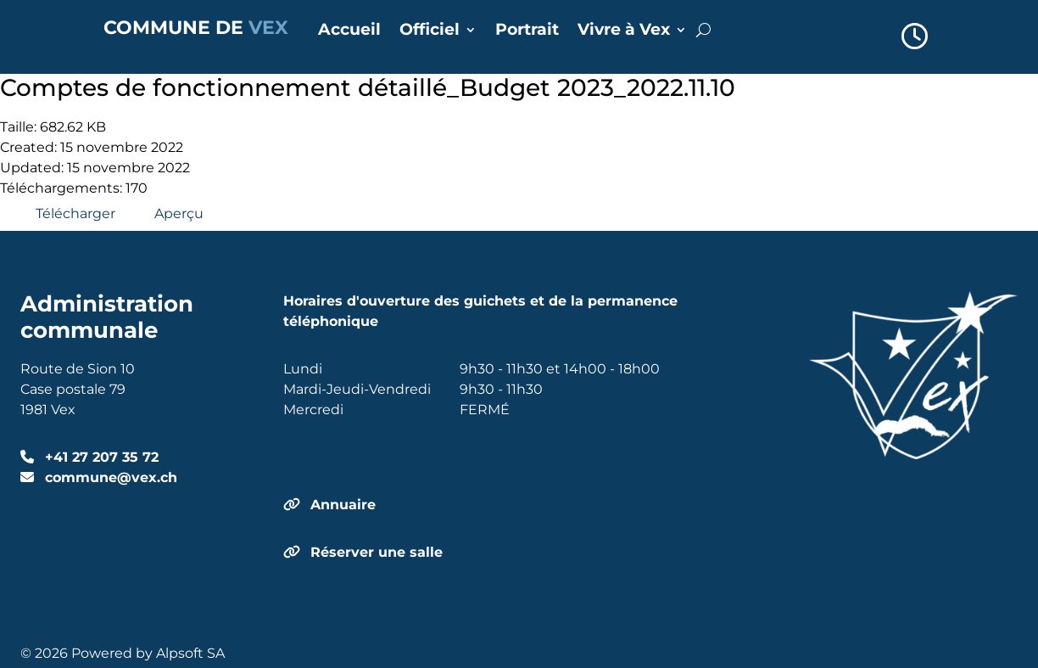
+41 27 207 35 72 (100, 457)
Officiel (429, 31)
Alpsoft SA (190, 653)
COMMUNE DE (195, 27)
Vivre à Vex (624, 31)
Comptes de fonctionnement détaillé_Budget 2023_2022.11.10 (367, 87)
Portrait (527, 31)
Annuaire (343, 505)
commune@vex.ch (109, 477)
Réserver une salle (376, 552)
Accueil (349, 31)
